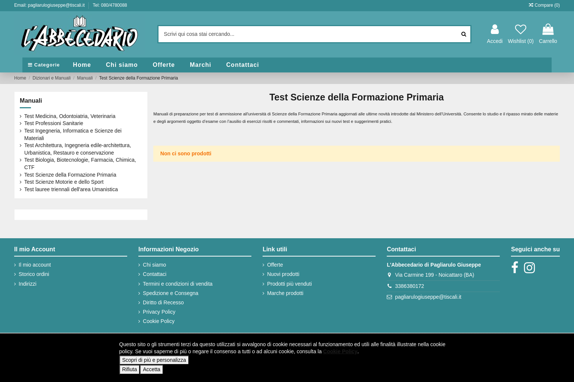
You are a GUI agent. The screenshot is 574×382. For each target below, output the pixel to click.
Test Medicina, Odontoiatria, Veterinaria (69, 116)
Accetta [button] (151, 369)
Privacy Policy (159, 312)
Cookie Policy (159, 321)
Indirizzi (27, 284)
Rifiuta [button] (129, 369)
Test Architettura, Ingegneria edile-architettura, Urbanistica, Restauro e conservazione (77, 149)
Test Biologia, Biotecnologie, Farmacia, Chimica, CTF (80, 163)
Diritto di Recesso (163, 302)
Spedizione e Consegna (170, 293)
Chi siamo (154, 265)
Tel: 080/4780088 (110, 5)
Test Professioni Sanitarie (53, 123)
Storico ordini (34, 274)
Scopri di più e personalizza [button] (154, 360)
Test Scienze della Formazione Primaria (70, 175)
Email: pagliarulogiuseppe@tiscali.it (50, 5)
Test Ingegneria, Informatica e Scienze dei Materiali (73, 134)
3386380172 (409, 286)
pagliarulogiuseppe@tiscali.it (428, 297)
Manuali (31, 100)
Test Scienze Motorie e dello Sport (63, 182)
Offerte (275, 265)
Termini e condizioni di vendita (178, 284)
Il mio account (35, 265)
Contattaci (154, 274)
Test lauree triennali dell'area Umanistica (71, 189)
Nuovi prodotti (283, 274)
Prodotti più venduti (289, 284)
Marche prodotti (285, 293)
